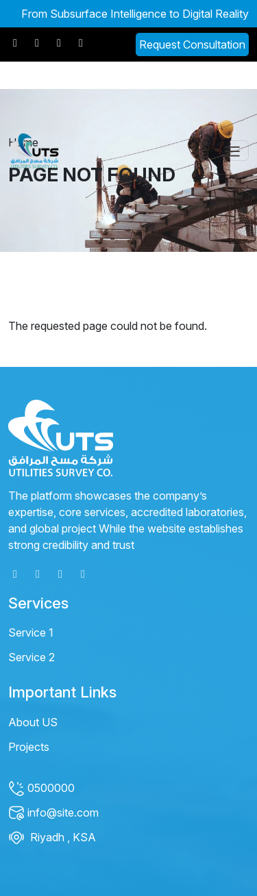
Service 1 (30, 632)
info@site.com (53, 812)
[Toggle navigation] (232, 150)
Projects (28, 747)
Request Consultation (192, 44)
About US (33, 722)
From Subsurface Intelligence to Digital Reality (135, 14)
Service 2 (31, 657)
